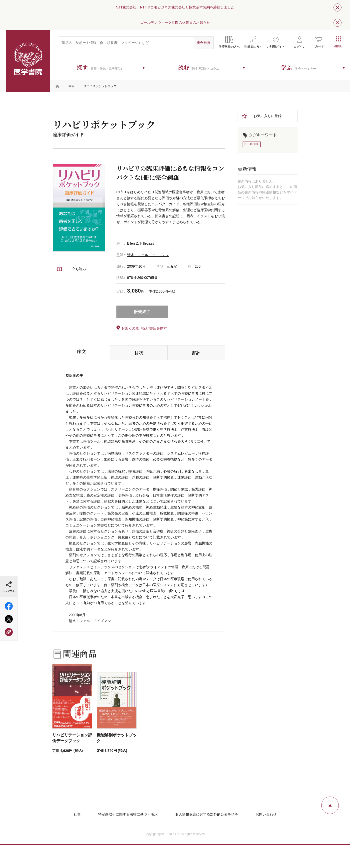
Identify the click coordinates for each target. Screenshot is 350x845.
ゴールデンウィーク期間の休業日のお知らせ (175, 22)
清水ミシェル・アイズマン (148, 255)
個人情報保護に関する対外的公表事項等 (206, 814)
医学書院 (28, 61)
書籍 (71, 86)
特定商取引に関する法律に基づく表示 (128, 814)
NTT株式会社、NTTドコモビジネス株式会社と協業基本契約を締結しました (175, 7)
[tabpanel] (79, 207)
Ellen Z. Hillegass (140, 243)
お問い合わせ (266, 814)
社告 (77, 814)
